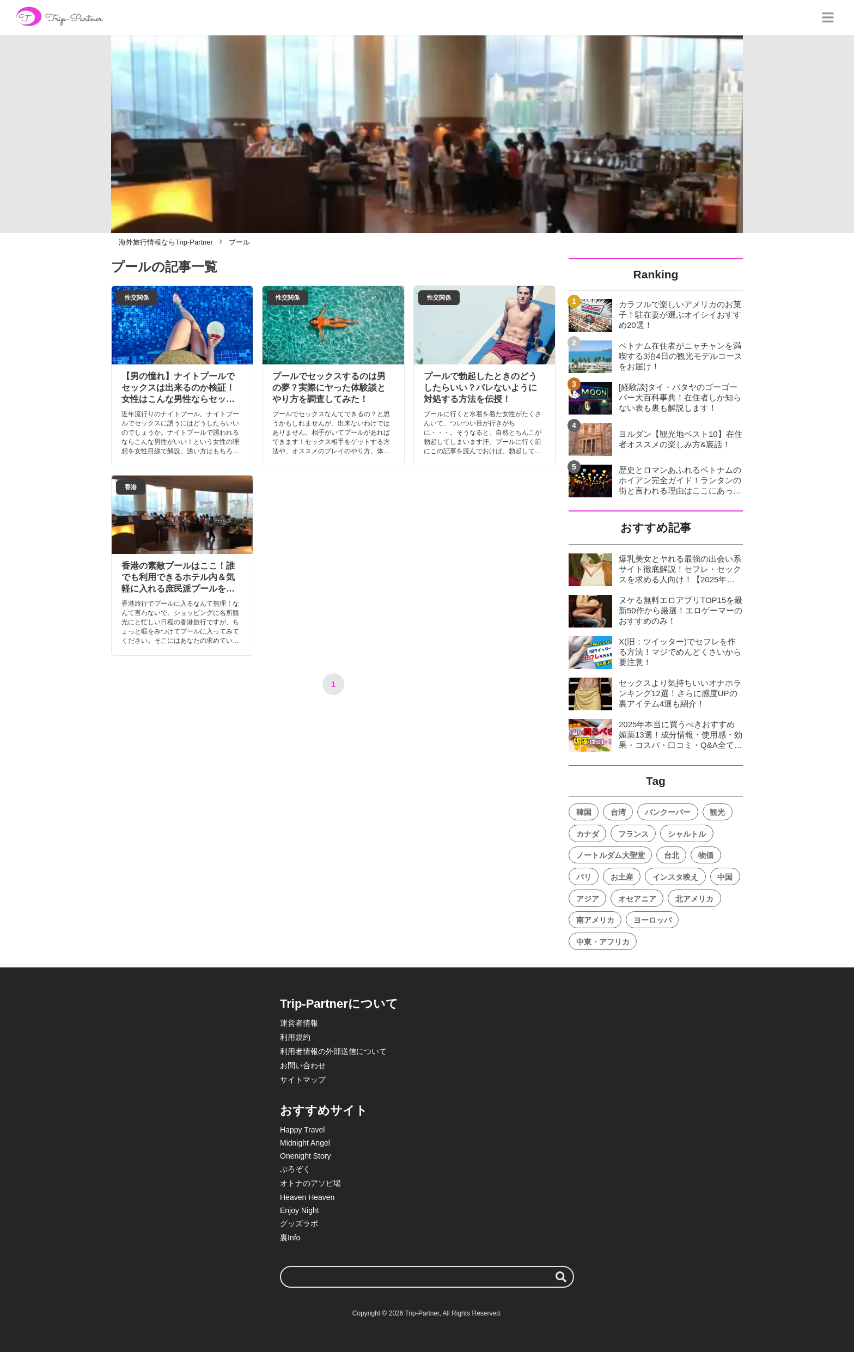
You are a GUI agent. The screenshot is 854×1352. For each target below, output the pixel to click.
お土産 (622, 877)
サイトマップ (303, 1079)
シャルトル (687, 834)
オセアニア (637, 898)
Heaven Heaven (307, 1197)
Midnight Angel (305, 1142)
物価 (705, 855)
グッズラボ (299, 1223)
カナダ (587, 834)
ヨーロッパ (652, 920)
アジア (587, 898)
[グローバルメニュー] (828, 17)
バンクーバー (668, 812)
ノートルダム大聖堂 (610, 855)
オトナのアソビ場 (310, 1183)
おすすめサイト (324, 1110)
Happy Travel (302, 1129)
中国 (725, 877)
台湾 (618, 812)
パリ (583, 877)
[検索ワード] (427, 1277)
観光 (717, 812)
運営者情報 (299, 1023)
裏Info (290, 1237)
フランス (633, 834)
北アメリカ (694, 898)
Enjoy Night (299, 1210)
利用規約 (295, 1037)
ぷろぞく (295, 1169)
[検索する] (561, 1277)
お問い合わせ (303, 1065)
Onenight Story (305, 1156)
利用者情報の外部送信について (333, 1051)
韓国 (583, 812)
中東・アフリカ (603, 941)
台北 (671, 855)
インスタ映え (675, 877)
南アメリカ (595, 920)
